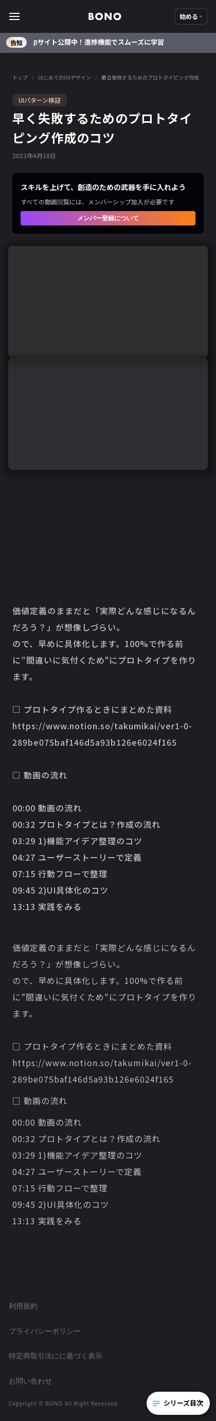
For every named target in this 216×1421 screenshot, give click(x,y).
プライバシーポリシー (45, 1331)
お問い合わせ (30, 1381)
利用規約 (23, 1306)
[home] (104, 16)
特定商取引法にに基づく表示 (55, 1355)
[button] (48, 16)
